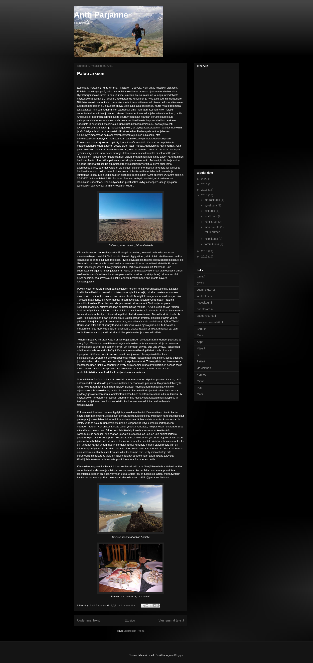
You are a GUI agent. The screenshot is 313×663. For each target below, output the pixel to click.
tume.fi (201, 276)
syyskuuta (211, 205)
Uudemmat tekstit (89, 620)
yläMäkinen (204, 368)
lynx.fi (200, 283)
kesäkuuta (211, 216)
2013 (204, 251)
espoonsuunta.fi (207, 315)
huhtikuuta (211, 221)
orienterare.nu (205, 309)
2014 (204, 195)
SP (199, 355)
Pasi (199, 387)
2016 (204, 184)
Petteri (201, 361)
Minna (200, 381)
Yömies (201, 374)
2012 (204, 256)
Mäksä (201, 348)
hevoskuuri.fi (205, 302)
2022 (204, 179)
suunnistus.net (206, 289)
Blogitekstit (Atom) (134, 630)
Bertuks (201, 329)
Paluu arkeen (90, 73)
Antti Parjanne (101, 14)
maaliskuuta (212, 227)
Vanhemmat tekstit (171, 620)
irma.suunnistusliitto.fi (210, 322)
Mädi (200, 394)
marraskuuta (212, 199)
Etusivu (130, 620)
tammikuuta (212, 244)
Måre (200, 335)
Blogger (178, 655)
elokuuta (210, 210)
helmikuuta (211, 238)
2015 (204, 189)
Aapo (200, 341)
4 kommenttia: (127, 605)
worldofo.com (205, 296)
